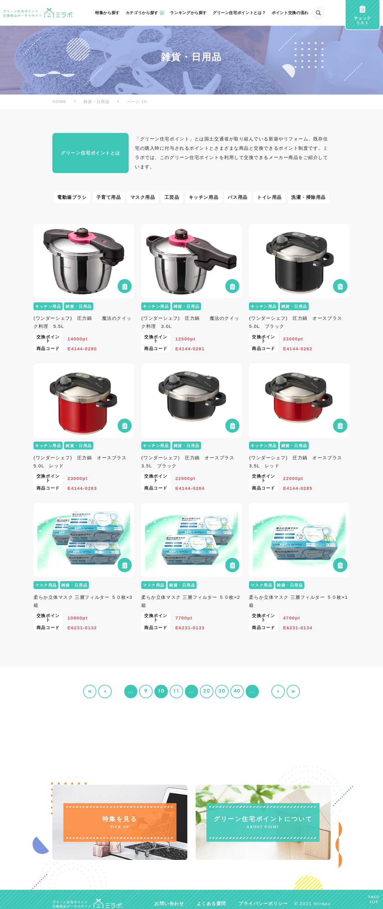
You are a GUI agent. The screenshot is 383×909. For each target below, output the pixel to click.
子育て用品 (108, 197)
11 (176, 691)
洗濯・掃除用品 (308, 197)
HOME (59, 101)
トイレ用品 (269, 197)
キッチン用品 (203, 197)
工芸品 (172, 197)
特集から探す (107, 12)
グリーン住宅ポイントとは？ (239, 12)
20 (206, 691)
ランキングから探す (188, 12)
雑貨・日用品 (96, 101)
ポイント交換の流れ (290, 12)
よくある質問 (211, 903)
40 (237, 691)
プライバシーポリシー (263, 903)
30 (221, 691)
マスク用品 (142, 197)
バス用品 (237, 197)
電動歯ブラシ (72, 197)
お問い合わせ (169, 903)
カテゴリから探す (145, 13)
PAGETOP (374, 900)
